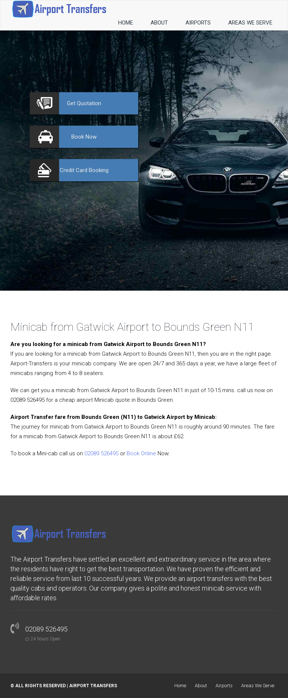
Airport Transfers (93, 685)
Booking (84, 170)
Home (125, 22)
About (159, 22)
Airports (198, 22)
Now (84, 136)
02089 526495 (101, 453)
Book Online (141, 453)
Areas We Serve (250, 22)
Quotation (84, 103)
